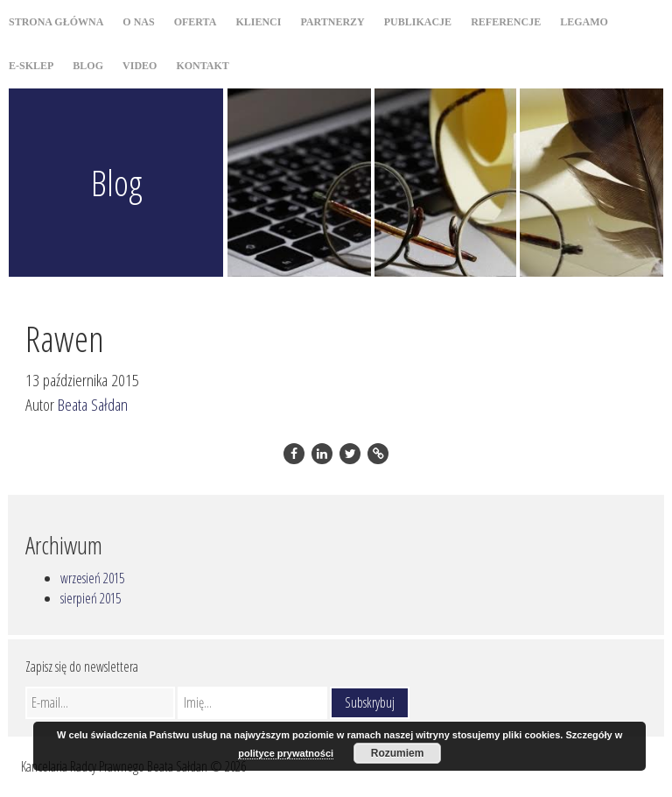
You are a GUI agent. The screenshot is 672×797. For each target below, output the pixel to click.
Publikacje (418, 22)
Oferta (195, 22)
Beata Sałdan (93, 404)
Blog (88, 66)
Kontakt (202, 66)
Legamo (584, 22)
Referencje (506, 22)
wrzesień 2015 (92, 578)
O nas (138, 22)
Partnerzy (332, 22)
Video (139, 66)
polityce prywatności (285, 753)
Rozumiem (397, 753)
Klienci (258, 22)
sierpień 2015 (90, 598)
